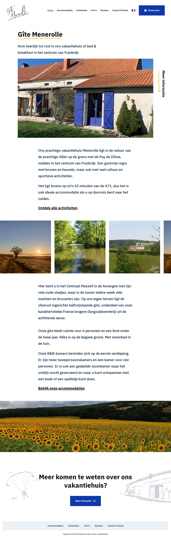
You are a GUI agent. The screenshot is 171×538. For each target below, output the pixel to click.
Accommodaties (65, 10)
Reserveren (152, 10)
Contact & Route (120, 10)
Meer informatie (85, 501)
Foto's (94, 10)
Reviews (105, 10)
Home (50, 10)
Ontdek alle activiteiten (57, 208)
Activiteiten (81, 10)
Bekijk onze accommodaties (61, 388)
